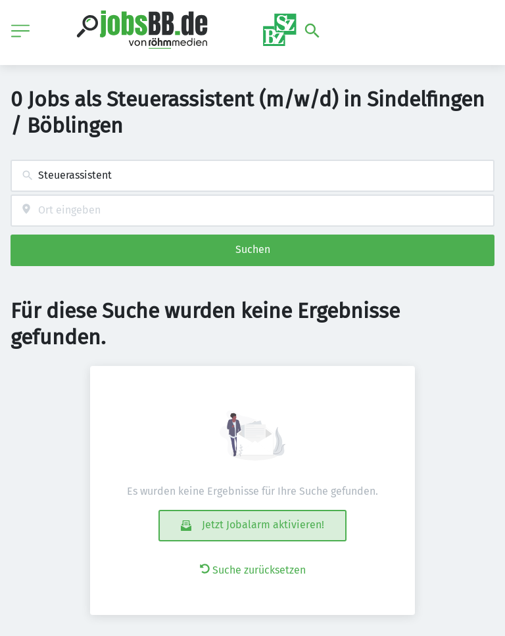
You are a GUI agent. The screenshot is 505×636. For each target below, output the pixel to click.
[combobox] (252, 176)
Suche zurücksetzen (253, 570)
